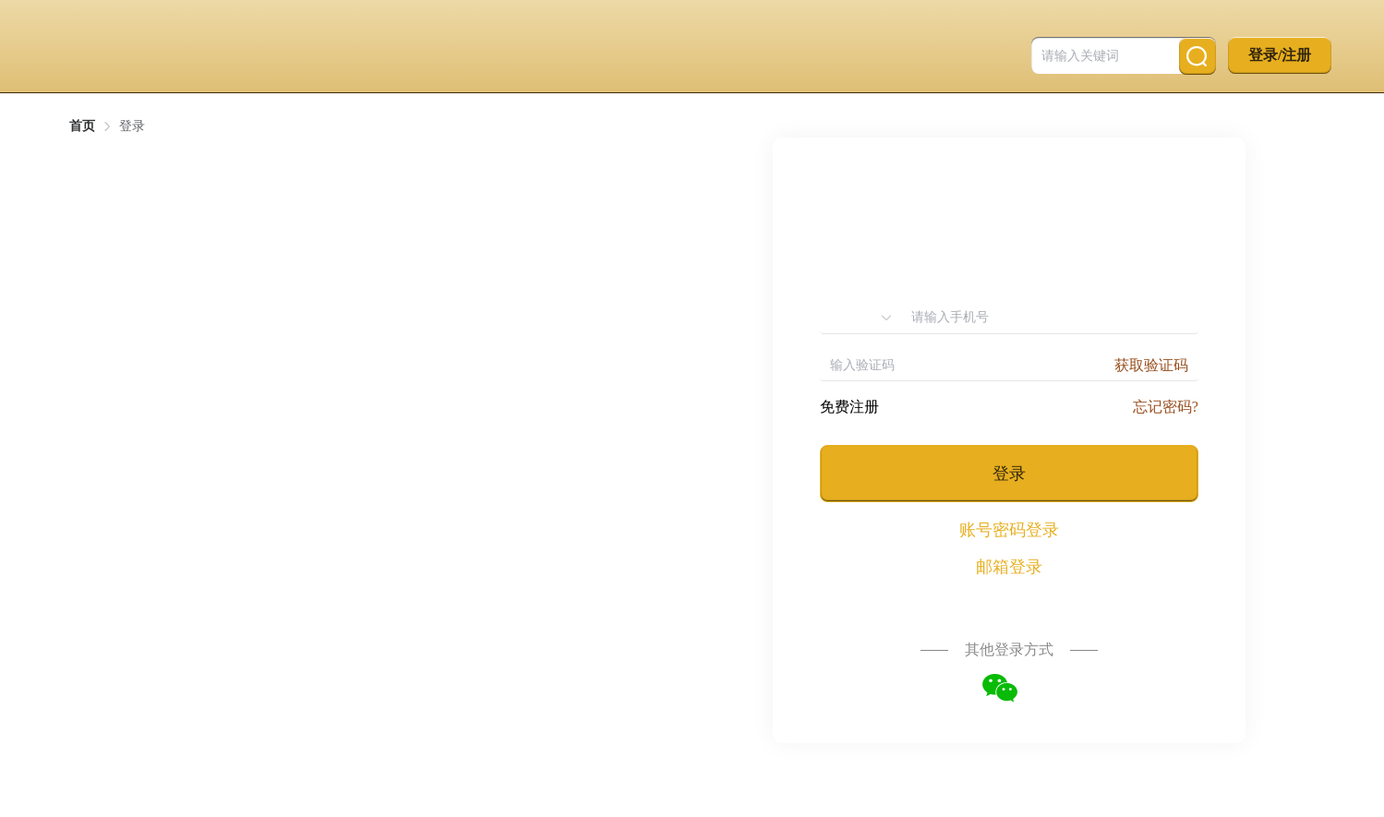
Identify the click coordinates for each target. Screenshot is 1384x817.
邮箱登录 (1009, 567)
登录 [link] (132, 126)
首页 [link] (82, 126)
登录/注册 (1279, 55)
